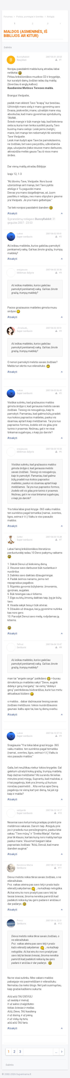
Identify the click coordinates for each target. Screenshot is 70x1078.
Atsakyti (12, 213)
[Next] (60, 23)
